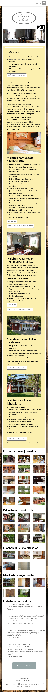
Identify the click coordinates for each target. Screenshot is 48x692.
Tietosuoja (27, 686)
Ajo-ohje (20, 686)
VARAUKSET (12, 221)
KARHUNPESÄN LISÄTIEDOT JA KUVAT (20, 226)
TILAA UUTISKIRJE (24, 665)
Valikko (38, 3)
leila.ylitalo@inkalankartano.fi (30, 684)
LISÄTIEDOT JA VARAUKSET (17, 75)
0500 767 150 (10, 684)
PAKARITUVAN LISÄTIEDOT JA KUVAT (20, 309)
